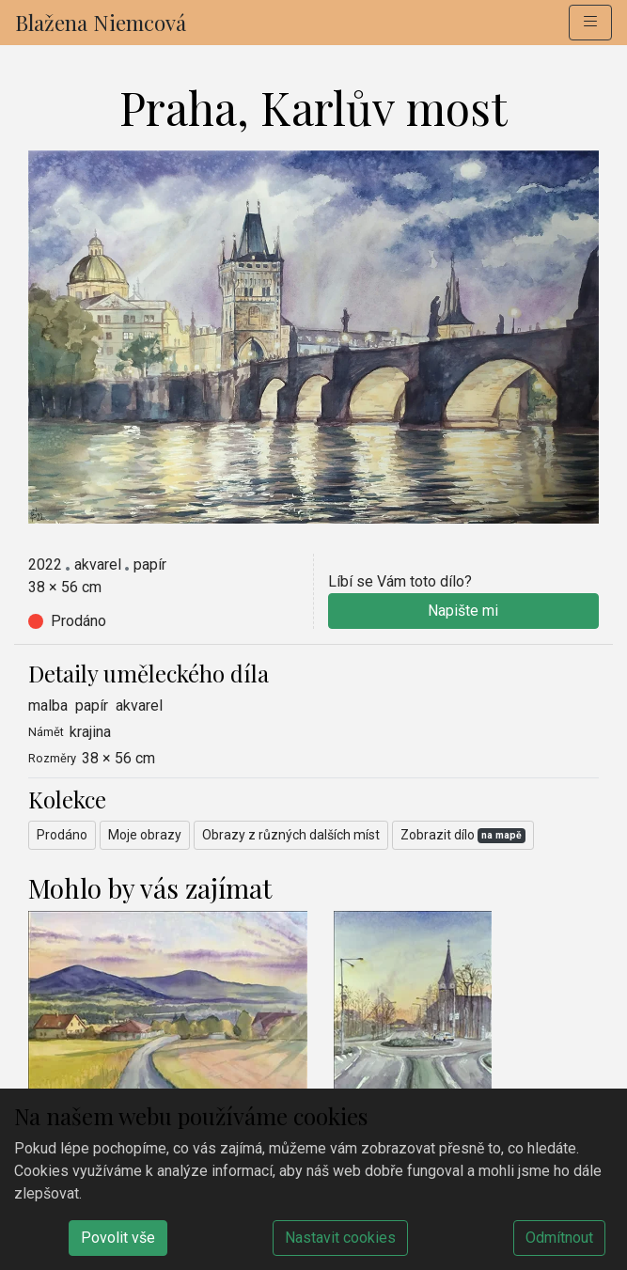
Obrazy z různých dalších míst (291, 834)
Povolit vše (118, 1237)
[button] (590, 22)
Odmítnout (559, 1237)
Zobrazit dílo (462, 835)
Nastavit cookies (340, 1237)
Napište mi (463, 610)
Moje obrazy (144, 834)
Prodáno (62, 834)
